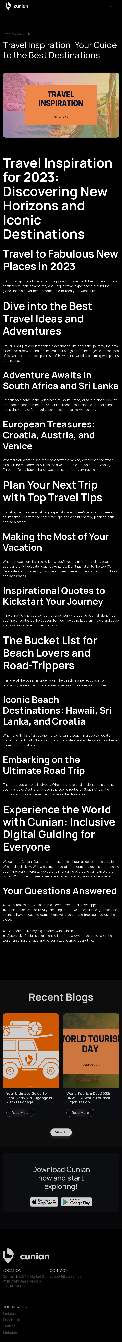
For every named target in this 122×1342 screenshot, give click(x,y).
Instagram (11, 1315)
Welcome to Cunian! (18, 862)
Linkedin (10, 1334)
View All (61, 1134)
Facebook (11, 1321)
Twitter (9, 1328)
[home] (17, 6)
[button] (111, 6)
